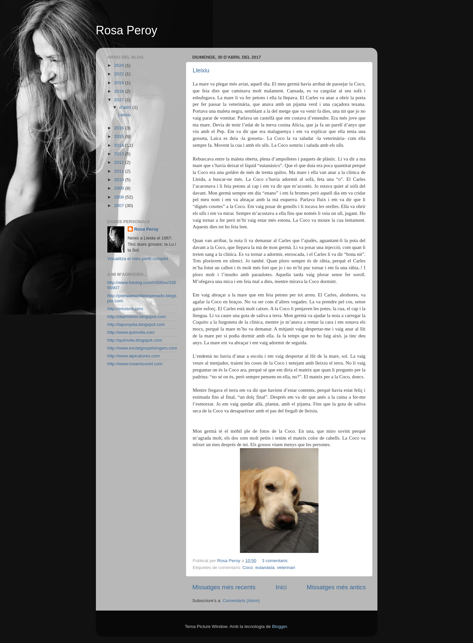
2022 (119, 73)
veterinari (286, 567)
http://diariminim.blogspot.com (136, 316)
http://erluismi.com (125, 308)
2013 (119, 153)
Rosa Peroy (126, 30)
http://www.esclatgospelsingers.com (142, 348)
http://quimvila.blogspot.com (134, 340)
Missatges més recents (224, 587)
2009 (119, 188)
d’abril (126, 107)
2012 (119, 162)
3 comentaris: (276, 560)
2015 (119, 136)
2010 (119, 179)
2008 (119, 197)
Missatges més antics (336, 587)
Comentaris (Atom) (241, 600)
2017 (119, 99)
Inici (281, 587)
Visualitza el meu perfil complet (137, 258)
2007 (119, 205)
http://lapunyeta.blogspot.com (136, 324)
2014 (119, 145)
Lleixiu (201, 70)
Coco (248, 567)
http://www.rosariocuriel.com (135, 363)
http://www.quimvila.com (131, 332)
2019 (119, 82)
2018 (119, 91)
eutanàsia (265, 567)
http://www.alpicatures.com (133, 355)
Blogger (279, 626)
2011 (119, 171)
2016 (119, 127)
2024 (119, 65)
